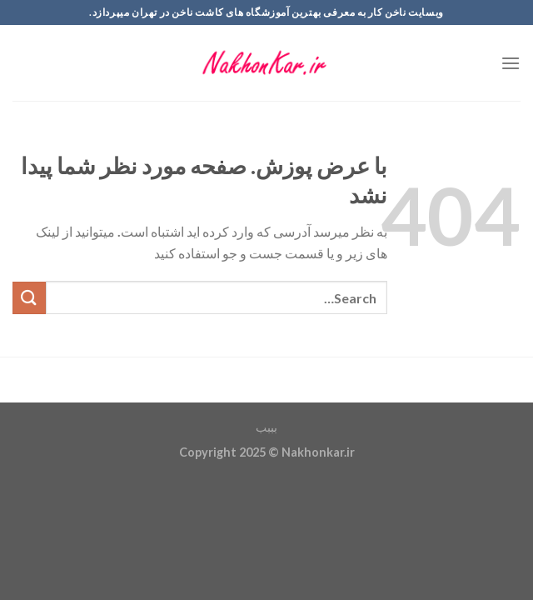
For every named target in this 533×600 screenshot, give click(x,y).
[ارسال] (29, 298)
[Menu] (511, 62)
